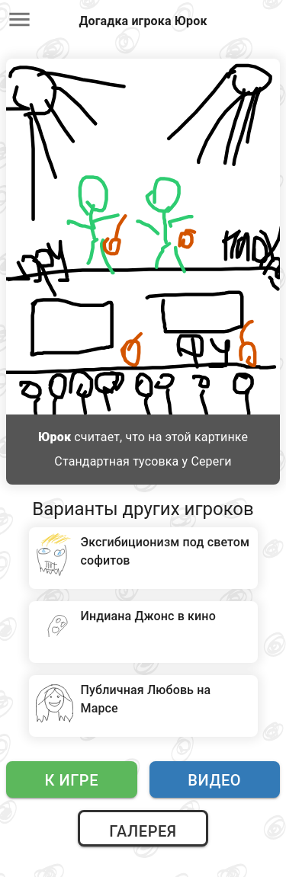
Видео (214, 780)
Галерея (142, 831)
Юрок (54, 437)
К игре (71, 780)
